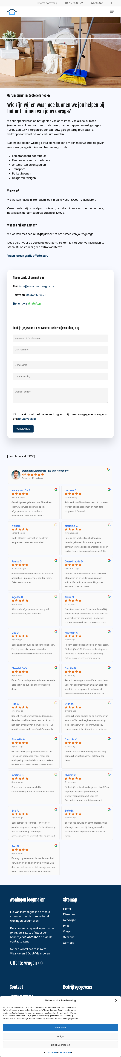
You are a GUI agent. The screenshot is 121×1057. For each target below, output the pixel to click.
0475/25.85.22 (36, 295)
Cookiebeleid (53, 1052)
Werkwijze (69, 920)
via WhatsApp (31, 937)
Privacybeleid (66, 1052)
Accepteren (60, 1027)
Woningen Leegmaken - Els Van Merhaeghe (45, 470)
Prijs (66, 926)
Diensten (69, 914)
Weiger (60, 1036)
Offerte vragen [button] (23, 963)
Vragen (67, 931)
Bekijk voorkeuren (60, 1044)
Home (67, 909)
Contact (68, 943)
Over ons (68, 937)
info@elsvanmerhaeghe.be (36, 286)
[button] (116, 1000)
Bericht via (27, 303)
